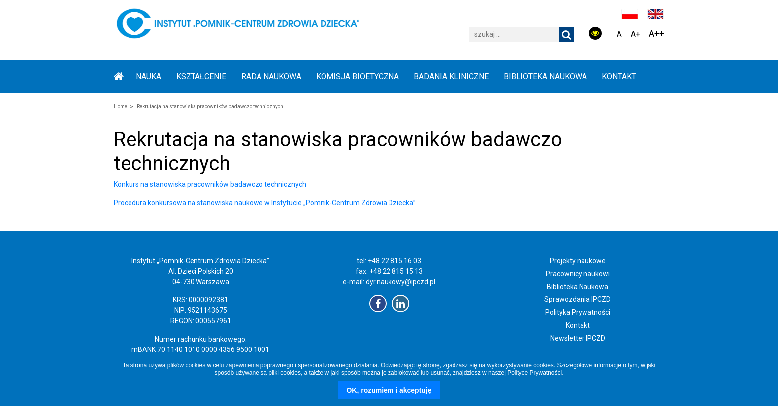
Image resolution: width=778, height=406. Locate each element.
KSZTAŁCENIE (201, 76)
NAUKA (148, 76)
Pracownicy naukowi (578, 274)
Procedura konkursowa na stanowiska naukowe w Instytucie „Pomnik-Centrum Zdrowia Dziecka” (265, 203)
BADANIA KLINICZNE (451, 76)
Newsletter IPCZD (577, 338)
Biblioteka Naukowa (577, 286)
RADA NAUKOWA (271, 76)
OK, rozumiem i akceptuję (388, 390)
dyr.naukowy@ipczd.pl (400, 282)
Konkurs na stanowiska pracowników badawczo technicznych (210, 184)
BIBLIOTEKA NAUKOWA (545, 76)
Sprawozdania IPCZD (577, 299)
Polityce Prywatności (534, 372)
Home (120, 106)
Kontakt (619, 76)
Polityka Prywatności (577, 312)
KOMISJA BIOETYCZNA (357, 76)
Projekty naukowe (578, 261)
